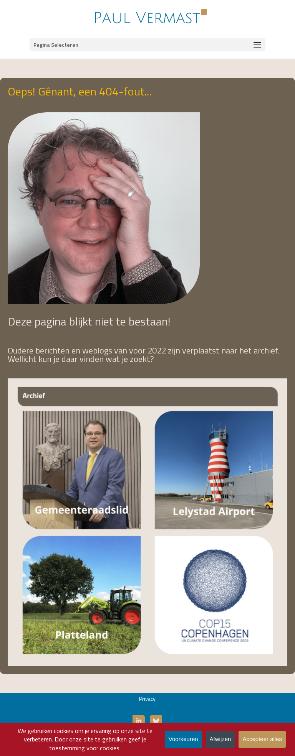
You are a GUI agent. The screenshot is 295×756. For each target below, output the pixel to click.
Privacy (147, 699)
